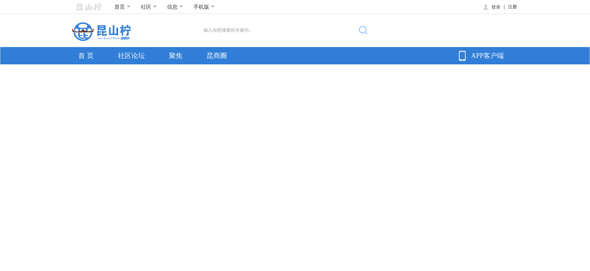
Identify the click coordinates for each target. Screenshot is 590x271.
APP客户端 (480, 55)
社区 (149, 7)
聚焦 (175, 55)
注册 (512, 6)
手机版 (204, 7)
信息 (175, 7)
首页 (122, 7)
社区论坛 (131, 55)
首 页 (86, 55)
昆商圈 (217, 55)
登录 (491, 7)
